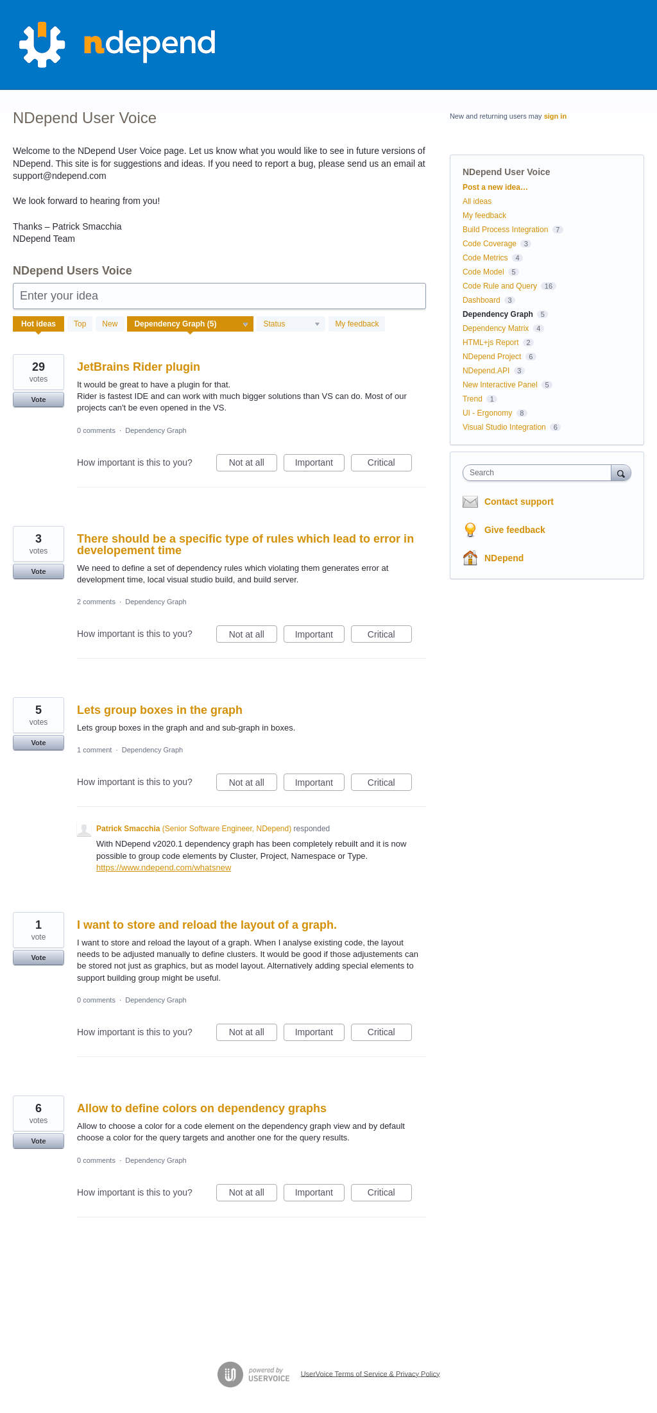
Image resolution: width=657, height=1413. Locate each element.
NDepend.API (486, 370)
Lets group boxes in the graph (160, 710)
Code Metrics (485, 257)
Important (320, 464)
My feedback (357, 323)
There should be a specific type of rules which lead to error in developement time (245, 544)
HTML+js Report (491, 342)
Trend (472, 398)
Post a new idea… (495, 187)
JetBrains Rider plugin (138, 366)
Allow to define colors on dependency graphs (202, 1108)
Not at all (253, 464)
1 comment (94, 750)
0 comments (96, 430)
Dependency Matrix (496, 328)
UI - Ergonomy (487, 413)
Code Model (483, 271)
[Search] (621, 472)
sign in (555, 116)
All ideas (477, 201)
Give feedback (514, 530)
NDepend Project (492, 356)
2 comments (96, 601)
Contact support (519, 501)
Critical (390, 464)
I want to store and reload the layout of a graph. (207, 924)
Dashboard (481, 300)
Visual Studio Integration (504, 427)
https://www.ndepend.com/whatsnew (163, 867)
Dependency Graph (155, 430)
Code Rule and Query (500, 286)
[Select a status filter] (292, 324)
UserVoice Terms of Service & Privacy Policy (370, 1373)
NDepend (504, 558)
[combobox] (540, 472)
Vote (38, 399)
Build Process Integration (505, 229)
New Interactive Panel (500, 384)
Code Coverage (489, 243)
